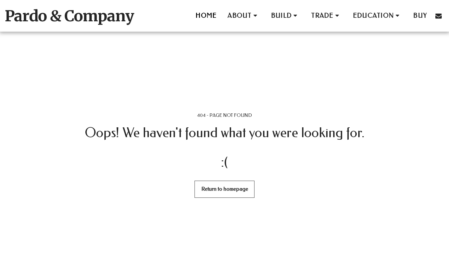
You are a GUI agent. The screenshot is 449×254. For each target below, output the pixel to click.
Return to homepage (224, 189)
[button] (244, 15)
